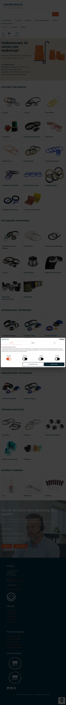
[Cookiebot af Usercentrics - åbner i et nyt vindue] (57, 339)
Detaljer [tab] (33, 342)
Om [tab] (54, 342)
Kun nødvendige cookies (33, 364)
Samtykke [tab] (11, 342)
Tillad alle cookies (54, 364)
